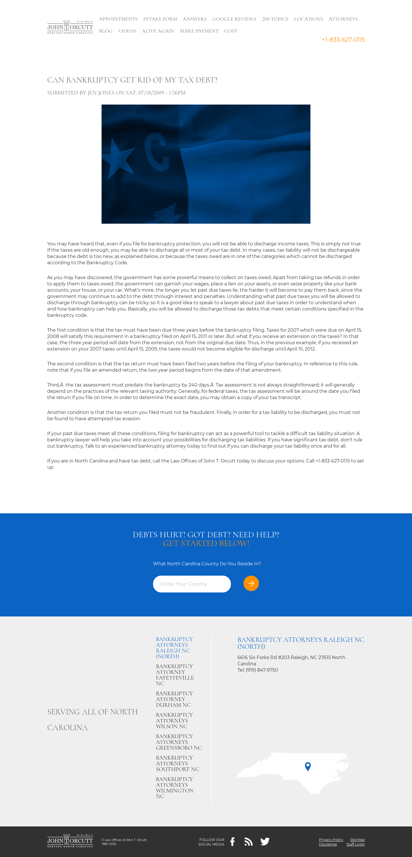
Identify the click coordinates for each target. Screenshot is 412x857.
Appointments (119, 19)
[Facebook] (232, 841)
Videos (129, 31)
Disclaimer (328, 844)
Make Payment (200, 31)
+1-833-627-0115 (343, 40)
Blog (107, 31)
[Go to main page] (70, 28)
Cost (232, 31)
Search (252, 32)
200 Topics (277, 19)
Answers (196, 19)
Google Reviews (236, 19)
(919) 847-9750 (262, 670)
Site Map (357, 839)
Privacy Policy (331, 839)
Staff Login (355, 844)
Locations (310, 19)
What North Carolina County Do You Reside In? (208, 563)
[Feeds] (248, 841)
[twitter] (265, 841)
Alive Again (159, 31)
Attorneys (344, 19)
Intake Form (162, 19)
